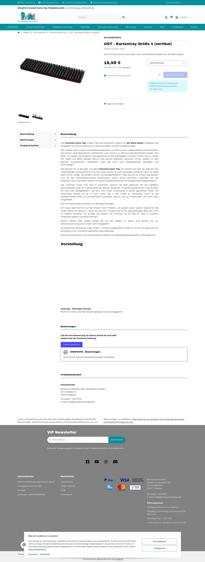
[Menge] (155, 75)
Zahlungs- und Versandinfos (31, 494)
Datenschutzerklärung (37, 549)
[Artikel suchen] (123, 17)
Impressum (33, 554)
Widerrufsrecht (68, 486)
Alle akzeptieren (159, 541)
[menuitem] (13, 27)
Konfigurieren (159, 548)
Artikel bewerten (71, 344)
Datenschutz (45, 554)
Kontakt (21, 490)
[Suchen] (98, 17)
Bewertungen (37, 140)
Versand (126, 67)
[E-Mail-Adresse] (78, 440)
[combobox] (167, 63)
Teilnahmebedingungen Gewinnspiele (36, 482)
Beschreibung (37, 134)
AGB (63, 490)
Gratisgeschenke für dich (30, 486)
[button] (173, 2)
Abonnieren (117, 439)
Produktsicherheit (37, 145)
